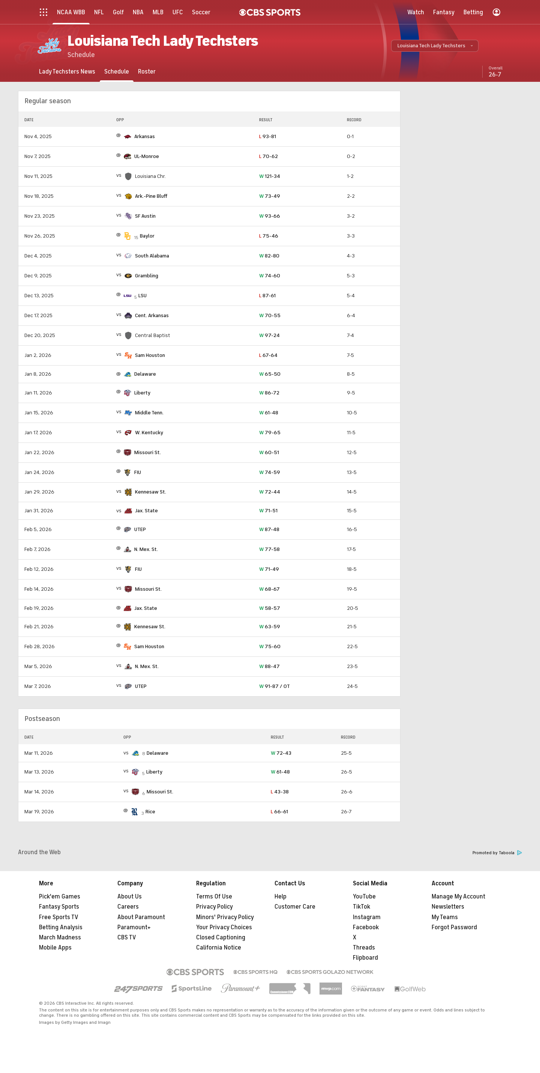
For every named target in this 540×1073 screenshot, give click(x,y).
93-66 (269, 216)
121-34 (269, 176)
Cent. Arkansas (152, 315)
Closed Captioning (220, 937)
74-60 (269, 275)
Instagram (367, 917)
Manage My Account (458, 896)
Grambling (146, 275)
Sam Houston (150, 355)
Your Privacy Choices (224, 927)
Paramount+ (134, 927)
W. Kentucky (149, 432)
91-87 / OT (274, 686)
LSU (142, 295)
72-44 (269, 492)
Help (280, 896)
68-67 (269, 589)
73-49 (269, 196)
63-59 (269, 626)
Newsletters (448, 906)
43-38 (280, 792)
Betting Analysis (60, 927)
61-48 (268, 412)
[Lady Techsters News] (67, 71)
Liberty (142, 393)
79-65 (269, 432)
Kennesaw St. (150, 492)
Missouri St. (147, 452)
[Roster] (147, 71)
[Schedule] (117, 71)
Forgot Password (454, 927)
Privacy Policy (214, 906)
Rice (150, 811)
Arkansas (144, 136)
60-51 (269, 452)
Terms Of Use (214, 896)
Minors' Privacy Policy (225, 917)
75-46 (268, 236)
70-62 (268, 156)
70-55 (269, 315)
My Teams (445, 917)
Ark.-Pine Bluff (151, 196)
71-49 (269, 569)
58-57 (269, 608)
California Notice (218, 947)
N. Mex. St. (146, 549)
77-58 (269, 549)
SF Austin (145, 216)
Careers (128, 906)
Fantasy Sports (59, 906)
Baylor (147, 236)
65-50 (269, 374)
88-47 (269, 666)
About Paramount (141, 917)
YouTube (364, 896)
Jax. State (146, 510)
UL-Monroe (146, 156)
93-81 (267, 136)
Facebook (366, 927)
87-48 (269, 529)
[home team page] (127, 136)
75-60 (269, 646)
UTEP (140, 529)
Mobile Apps (55, 947)
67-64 (268, 355)
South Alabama (152, 256)
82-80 (269, 256)
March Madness (60, 937)
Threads (364, 947)
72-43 (281, 753)
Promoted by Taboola (497, 852)
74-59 (269, 472)
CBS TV (126, 937)
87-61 (267, 295)
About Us (129, 896)
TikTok (361, 906)
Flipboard (365, 958)
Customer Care (294, 906)
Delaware (145, 374)
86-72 (269, 393)
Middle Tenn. (149, 412)
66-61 (279, 811)
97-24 (269, 335)
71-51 (268, 510)
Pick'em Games (59, 896)
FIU (137, 472)
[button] (434, 46)
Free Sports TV (58, 917)
